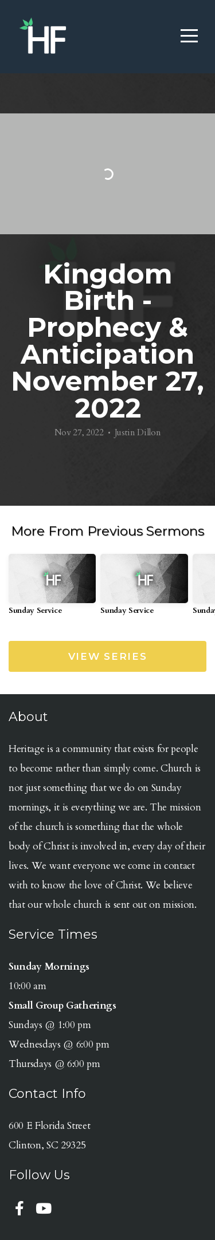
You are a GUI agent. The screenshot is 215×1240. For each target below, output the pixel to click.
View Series (107, 656)
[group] (52, 589)
